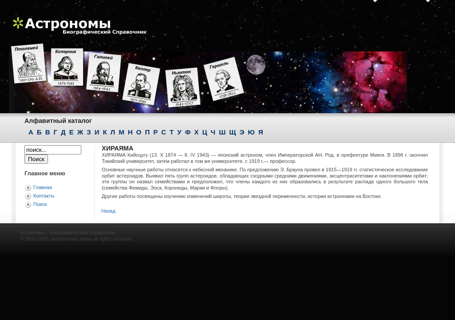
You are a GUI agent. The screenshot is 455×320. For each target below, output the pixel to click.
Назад (108, 210)
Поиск (40, 204)
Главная (42, 187)
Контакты (44, 195)
